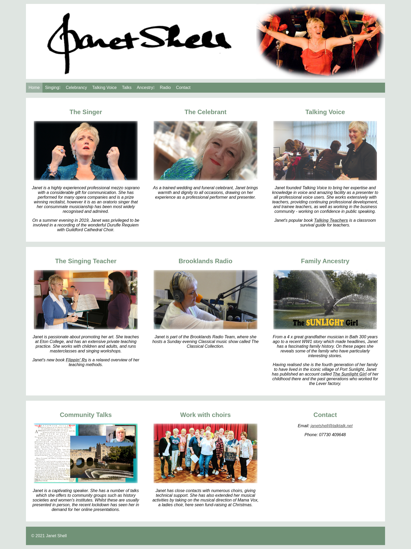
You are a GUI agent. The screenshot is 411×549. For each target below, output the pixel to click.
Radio (165, 87)
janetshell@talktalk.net (332, 426)
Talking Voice (104, 87)
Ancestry (146, 87)
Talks (126, 87)
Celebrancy (76, 87)
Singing (53, 87)
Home (34, 87)
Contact (183, 87)
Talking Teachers (331, 220)
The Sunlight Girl (349, 374)
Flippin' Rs (76, 360)
